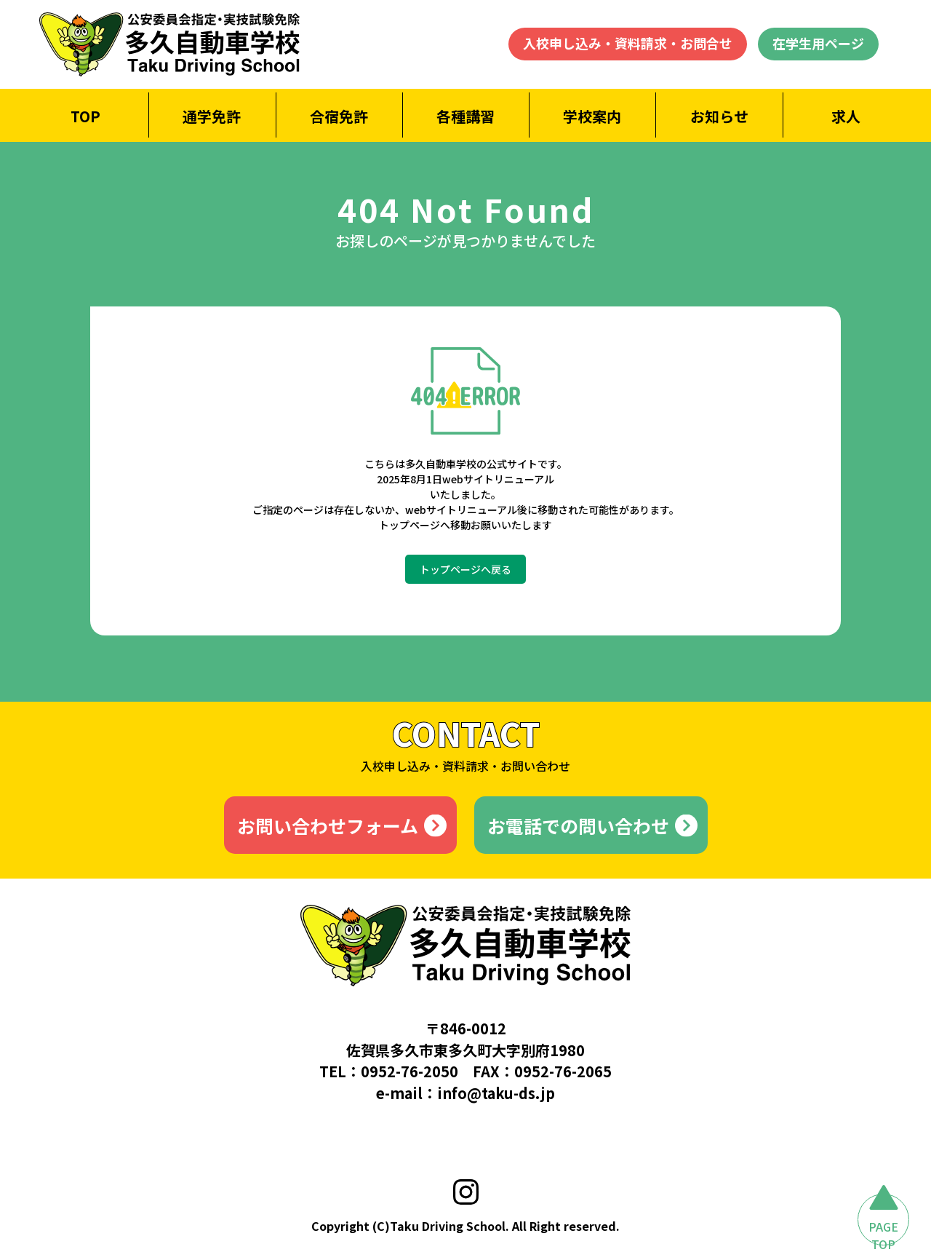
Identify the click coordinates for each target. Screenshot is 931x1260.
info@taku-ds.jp (496, 1093)
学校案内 (592, 116)
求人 (845, 116)
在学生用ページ (818, 42)
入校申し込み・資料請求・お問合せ (627, 42)
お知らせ (719, 116)
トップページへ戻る (465, 569)
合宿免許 (339, 116)
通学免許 (212, 116)
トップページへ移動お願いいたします (465, 525)
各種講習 (465, 116)
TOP (85, 116)
